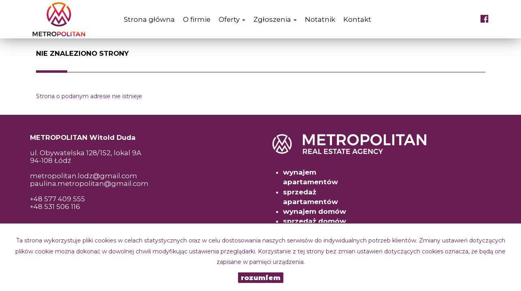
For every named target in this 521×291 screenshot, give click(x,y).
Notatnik (320, 19)
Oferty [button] (232, 19)
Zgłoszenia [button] (275, 19)
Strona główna (149, 19)
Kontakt (357, 19)
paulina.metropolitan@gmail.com (89, 183)
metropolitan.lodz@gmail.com (83, 176)
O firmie (197, 19)
